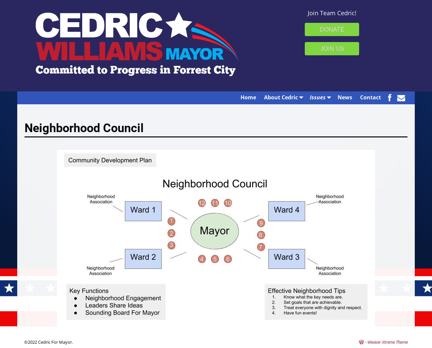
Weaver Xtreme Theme (387, 342)
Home (248, 97)
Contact (370, 97)
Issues (322, 97)
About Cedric (285, 97)
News (345, 97)
